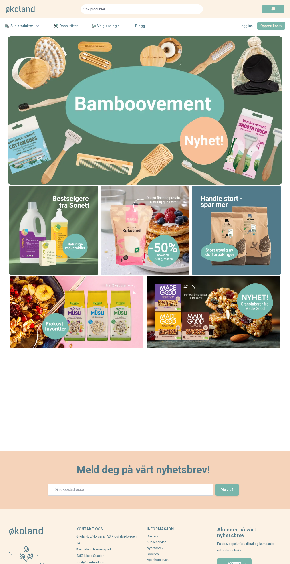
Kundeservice (156, 542)
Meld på (227, 489)
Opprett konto (271, 26)
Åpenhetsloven (158, 560)
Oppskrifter (66, 26)
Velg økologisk (106, 26)
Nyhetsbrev (155, 548)
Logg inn (246, 26)
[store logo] (40, 9)
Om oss (152, 536)
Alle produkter (22, 26)
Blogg (140, 26)
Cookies (153, 554)
